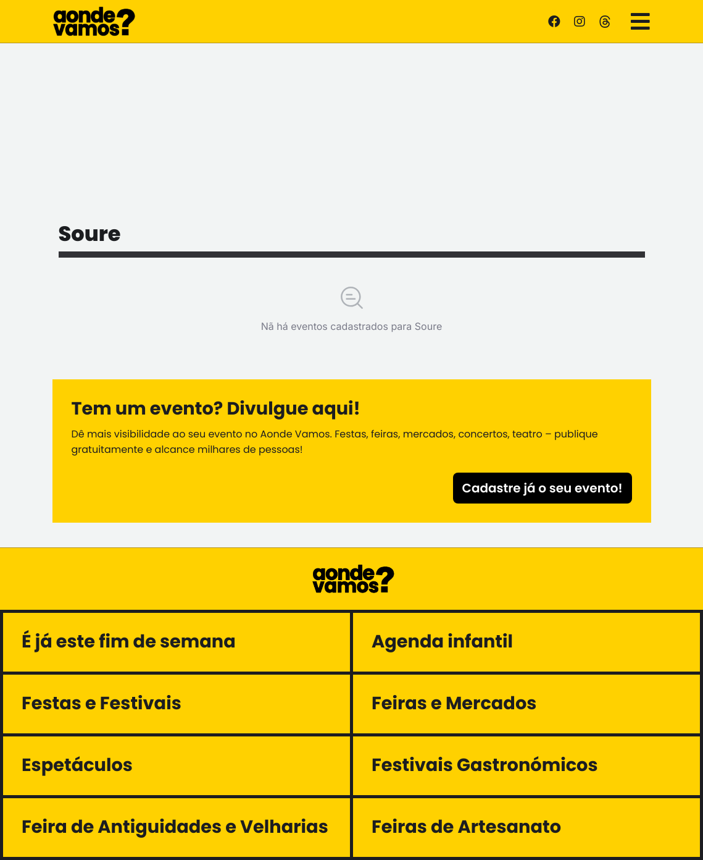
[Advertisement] (351, 130)
